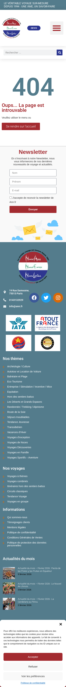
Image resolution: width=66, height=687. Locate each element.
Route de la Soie (16, 412)
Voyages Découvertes (19, 447)
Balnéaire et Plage (17, 376)
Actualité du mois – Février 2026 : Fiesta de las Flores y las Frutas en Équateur (39, 569)
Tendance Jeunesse (18, 422)
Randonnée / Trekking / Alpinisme (25, 406)
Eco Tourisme (14, 381)
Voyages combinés (17, 481)
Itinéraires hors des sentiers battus (26, 486)
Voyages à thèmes (17, 476)
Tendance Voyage (17, 496)
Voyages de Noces (17, 442)
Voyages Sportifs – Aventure (22, 457)
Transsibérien (14, 427)
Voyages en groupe (18, 501)
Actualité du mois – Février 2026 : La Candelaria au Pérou (36, 600)
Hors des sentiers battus (20, 396)
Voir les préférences (33, 676)
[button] (60, 624)
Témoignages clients (18, 522)
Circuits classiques (17, 491)
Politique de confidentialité (33, 683)
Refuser (33, 666)
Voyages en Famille (18, 452)
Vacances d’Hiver (16, 432)
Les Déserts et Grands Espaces (24, 401)
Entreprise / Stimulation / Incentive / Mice (29, 386)
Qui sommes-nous (17, 517)
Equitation (12, 391)
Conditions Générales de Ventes (25, 537)
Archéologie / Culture (18, 366)
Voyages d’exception (18, 437)
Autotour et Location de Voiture (24, 371)
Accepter (33, 656)
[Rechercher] (59, 52)
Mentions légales (16, 527)
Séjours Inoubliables (18, 417)
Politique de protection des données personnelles (26, 544)
